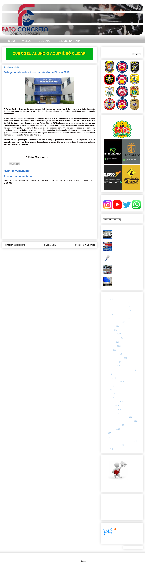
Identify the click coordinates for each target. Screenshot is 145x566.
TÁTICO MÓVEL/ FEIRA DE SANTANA (118, 441)
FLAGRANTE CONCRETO (113, 358)
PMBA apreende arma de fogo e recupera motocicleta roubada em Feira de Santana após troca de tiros (126, 280)
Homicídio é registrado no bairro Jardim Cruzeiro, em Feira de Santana (125, 257)
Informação (107, 377)
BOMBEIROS (108, 330)
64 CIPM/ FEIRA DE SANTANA (115, 302)
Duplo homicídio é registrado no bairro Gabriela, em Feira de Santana (127, 232)
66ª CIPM (106, 314)
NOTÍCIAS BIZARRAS (111, 401)
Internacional (108, 385)
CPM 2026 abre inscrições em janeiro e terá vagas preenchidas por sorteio (126, 245)
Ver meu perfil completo (112, 541)
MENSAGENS (108, 393)
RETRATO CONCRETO (112, 425)
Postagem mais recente (14, 245)
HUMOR (106, 374)
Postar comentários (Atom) (53, 251)
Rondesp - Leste (109, 429)
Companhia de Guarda (111, 338)
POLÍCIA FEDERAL (110, 409)
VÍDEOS (26, 41)
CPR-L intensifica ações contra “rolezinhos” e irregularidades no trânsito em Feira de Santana (125, 268)
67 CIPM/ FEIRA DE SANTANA (115, 318)
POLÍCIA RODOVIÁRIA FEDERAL (116, 417)
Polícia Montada (109, 413)
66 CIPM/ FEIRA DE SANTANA (115, 310)
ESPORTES (107, 350)
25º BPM (106, 298)
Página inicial (50, 245)
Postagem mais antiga (85, 245)
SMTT (105, 437)
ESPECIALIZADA (109, 346)
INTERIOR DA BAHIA (111, 381)
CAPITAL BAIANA (109, 334)
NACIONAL (107, 397)
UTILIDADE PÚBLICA (111, 445)
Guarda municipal (109, 366)
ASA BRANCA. (108, 326)
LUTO (105, 389)
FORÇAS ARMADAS (111, 362)
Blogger (83, 561)
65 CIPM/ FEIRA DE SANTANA (115, 306)
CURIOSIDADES (109, 342)
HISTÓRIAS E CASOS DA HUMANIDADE (119, 370)
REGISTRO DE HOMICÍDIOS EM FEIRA (118, 421)
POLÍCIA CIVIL (108, 405)
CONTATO (44, 41)
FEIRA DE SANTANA (69, 41)
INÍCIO (11, 41)
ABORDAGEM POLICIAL (112, 322)
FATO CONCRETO (123, 529)
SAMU (105, 433)
